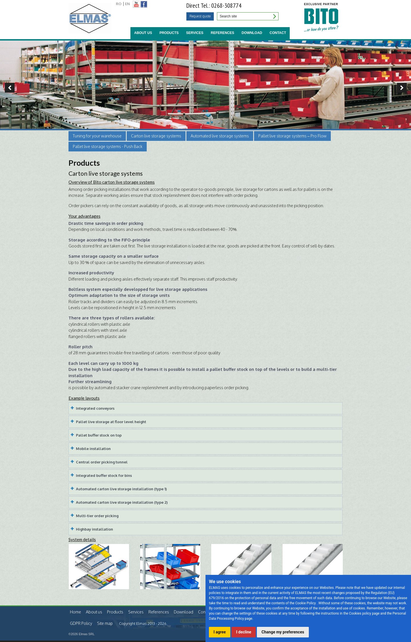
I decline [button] (243, 632)
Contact (278, 33)
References (222, 33)
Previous (7, 87)
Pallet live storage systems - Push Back (107, 146)
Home (75, 611)
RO (119, 3)
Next (403, 87)
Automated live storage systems (220, 135)
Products (169, 33)
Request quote (200, 16)
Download (252, 33)
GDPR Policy (81, 623)
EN (127, 3)
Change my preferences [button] (282, 632)
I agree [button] (219, 632)
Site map (105, 623)
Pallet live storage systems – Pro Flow (292, 135)
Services (194, 33)
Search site (274, 16)
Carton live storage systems (156, 135)
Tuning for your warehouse (97, 135)
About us (143, 33)
